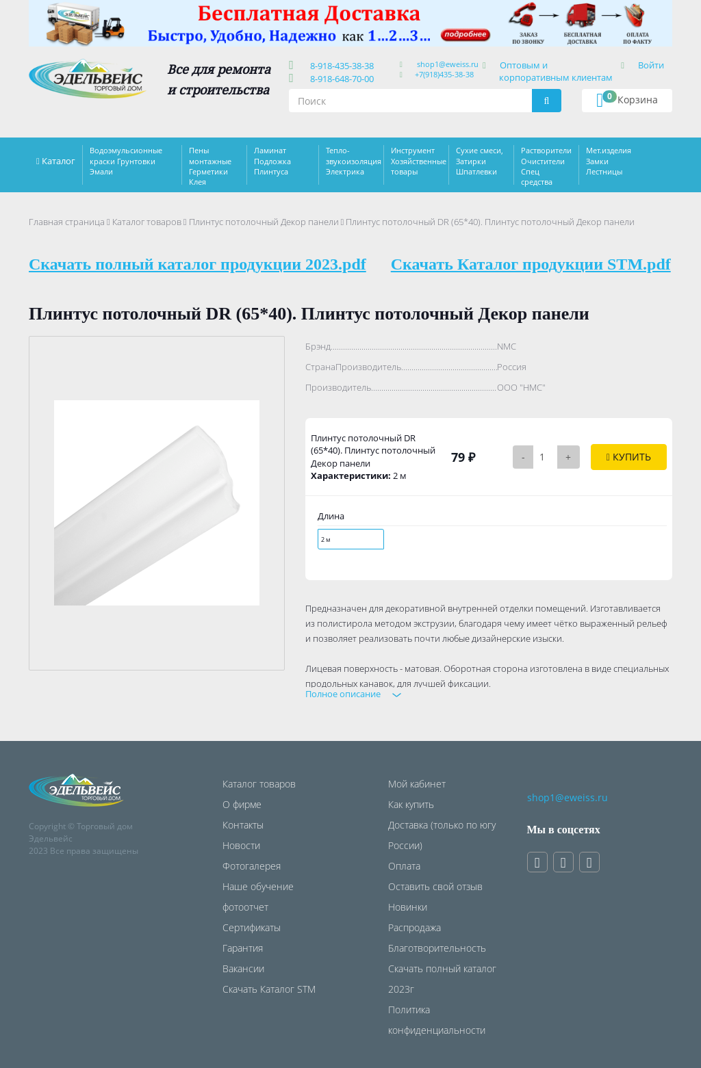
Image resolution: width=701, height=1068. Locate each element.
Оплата (404, 865)
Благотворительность (437, 947)
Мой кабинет (417, 783)
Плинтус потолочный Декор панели (264, 222)
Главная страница (67, 222)
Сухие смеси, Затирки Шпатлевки (479, 161)
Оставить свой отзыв (435, 886)
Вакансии (243, 968)
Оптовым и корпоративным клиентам (556, 71)
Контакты (243, 824)
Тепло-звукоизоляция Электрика (353, 161)
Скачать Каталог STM (269, 988)
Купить (629, 456)
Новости (241, 845)
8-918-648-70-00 (340, 79)
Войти (651, 65)
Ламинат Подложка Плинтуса (272, 161)
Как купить (411, 804)
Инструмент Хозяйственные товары (418, 161)
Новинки (407, 906)
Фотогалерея (251, 865)
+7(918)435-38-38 (444, 74)
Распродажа (414, 927)
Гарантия (242, 947)
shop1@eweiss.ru (448, 64)
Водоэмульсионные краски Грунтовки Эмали (126, 161)
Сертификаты (251, 927)
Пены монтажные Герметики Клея (210, 166)
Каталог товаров (146, 222)
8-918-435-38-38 (340, 66)
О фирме (242, 804)
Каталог (58, 161)
